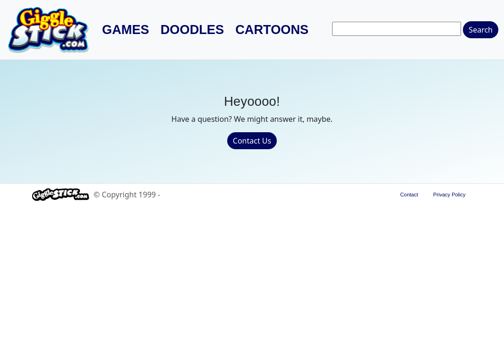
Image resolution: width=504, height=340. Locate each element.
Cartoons (271, 30)
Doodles (192, 30)
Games (125, 30)
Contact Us (252, 141)
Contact (409, 194)
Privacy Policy (449, 194)
